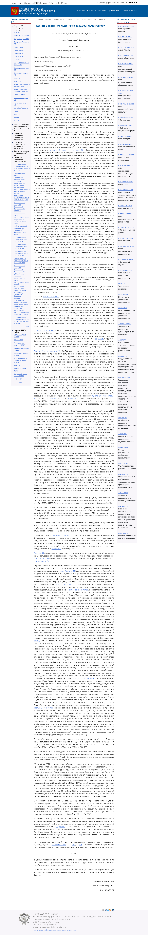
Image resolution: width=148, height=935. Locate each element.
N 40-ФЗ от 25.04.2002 (126, 47)
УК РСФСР (18, 379)
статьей (37, 561)
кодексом (99, 339)
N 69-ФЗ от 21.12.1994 (125, 37)
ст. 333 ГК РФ (122, 284)
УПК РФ (17, 120)
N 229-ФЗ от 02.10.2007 (126, 246)
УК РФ (16, 117)
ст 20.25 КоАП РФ (124, 324)
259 (80, 845)
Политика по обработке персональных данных (54, 930)
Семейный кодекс (21, 108)
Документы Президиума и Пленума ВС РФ (20, 160)
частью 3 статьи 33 (65, 584)
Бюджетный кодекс (21, 36)
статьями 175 (59, 845)
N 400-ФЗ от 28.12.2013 (126, 26)
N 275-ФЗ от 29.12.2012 (125, 77)
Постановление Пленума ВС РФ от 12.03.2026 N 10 (21, 261)
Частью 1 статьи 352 (44, 331)
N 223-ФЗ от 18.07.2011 (125, 190)
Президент (113, 10)
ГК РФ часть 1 (19, 47)
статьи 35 (71, 398)
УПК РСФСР (18, 382)
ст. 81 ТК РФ (122, 340)
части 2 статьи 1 (51, 297)
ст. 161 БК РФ (122, 418)
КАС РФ (17, 78)
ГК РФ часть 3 (19, 53)
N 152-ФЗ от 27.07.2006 (126, 227)
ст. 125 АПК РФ (123, 533)
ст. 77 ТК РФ (122, 434)
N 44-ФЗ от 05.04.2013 (125, 238)
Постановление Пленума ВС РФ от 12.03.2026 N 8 (21, 246)
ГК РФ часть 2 (19, 50)
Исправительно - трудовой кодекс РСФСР (20, 360)
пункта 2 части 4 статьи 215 (66, 150)
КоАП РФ (17, 81)
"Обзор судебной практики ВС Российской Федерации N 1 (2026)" (20, 230)
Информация (17, 3)
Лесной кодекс (19, 95)
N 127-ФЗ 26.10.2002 (125, 214)
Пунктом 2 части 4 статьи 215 (47, 351)
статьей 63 (56, 549)
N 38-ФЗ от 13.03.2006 (125, 117)
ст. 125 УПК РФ (123, 463)
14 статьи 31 (88, 678)
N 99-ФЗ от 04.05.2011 (125, 166)
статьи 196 (52, 398)
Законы (102, 10)
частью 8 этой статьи (44, 708)
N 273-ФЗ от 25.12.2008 (126, 104)
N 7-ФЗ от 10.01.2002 (125, 125)
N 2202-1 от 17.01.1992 (125, 206)
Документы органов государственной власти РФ (21, 153)
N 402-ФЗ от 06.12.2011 (125, 144)
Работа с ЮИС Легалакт (59, 3)
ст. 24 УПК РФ (123, 474)
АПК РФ (17, 32)
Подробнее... (25, 326)
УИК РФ (17, 114)
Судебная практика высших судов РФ (50, 19)
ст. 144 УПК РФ (123, 447)
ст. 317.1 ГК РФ (123, 294)
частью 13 (77, 678)
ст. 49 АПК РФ (123, 506)
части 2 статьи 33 (67, 571)
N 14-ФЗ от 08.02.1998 (125, 182)
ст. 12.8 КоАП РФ (124, 377)
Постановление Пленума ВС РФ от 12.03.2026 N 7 (21, 239)
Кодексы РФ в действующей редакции (19, 28)
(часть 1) (45, 561)
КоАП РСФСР (19, 365)
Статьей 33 (39, 553)
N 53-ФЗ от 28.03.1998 (125, 259)
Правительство (129, 10)
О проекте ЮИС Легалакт (36, 3)
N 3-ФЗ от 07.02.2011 (125, 136)
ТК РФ (16, 111)
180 (73, 845)
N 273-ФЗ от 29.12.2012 (125, 56)
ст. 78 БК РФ (122, 356)
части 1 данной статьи (78, 590)
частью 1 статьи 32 (62, 535)
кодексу (59, 643)
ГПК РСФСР (18, 340)
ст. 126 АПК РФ (123, 493)
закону (37, 641)
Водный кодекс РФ (21, 39)
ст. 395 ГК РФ (122, 308)
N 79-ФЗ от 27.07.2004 (125, 64)
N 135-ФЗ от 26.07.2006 (126, 155)
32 (48, 559)
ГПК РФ (17, 59)
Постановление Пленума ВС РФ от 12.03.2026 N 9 (21, 253)
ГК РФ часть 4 (19, 56)
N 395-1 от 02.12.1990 (125, 270)
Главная (81, 10)
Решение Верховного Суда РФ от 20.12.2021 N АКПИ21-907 (87, 19)
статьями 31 (39, 559)
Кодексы (91, 10)
